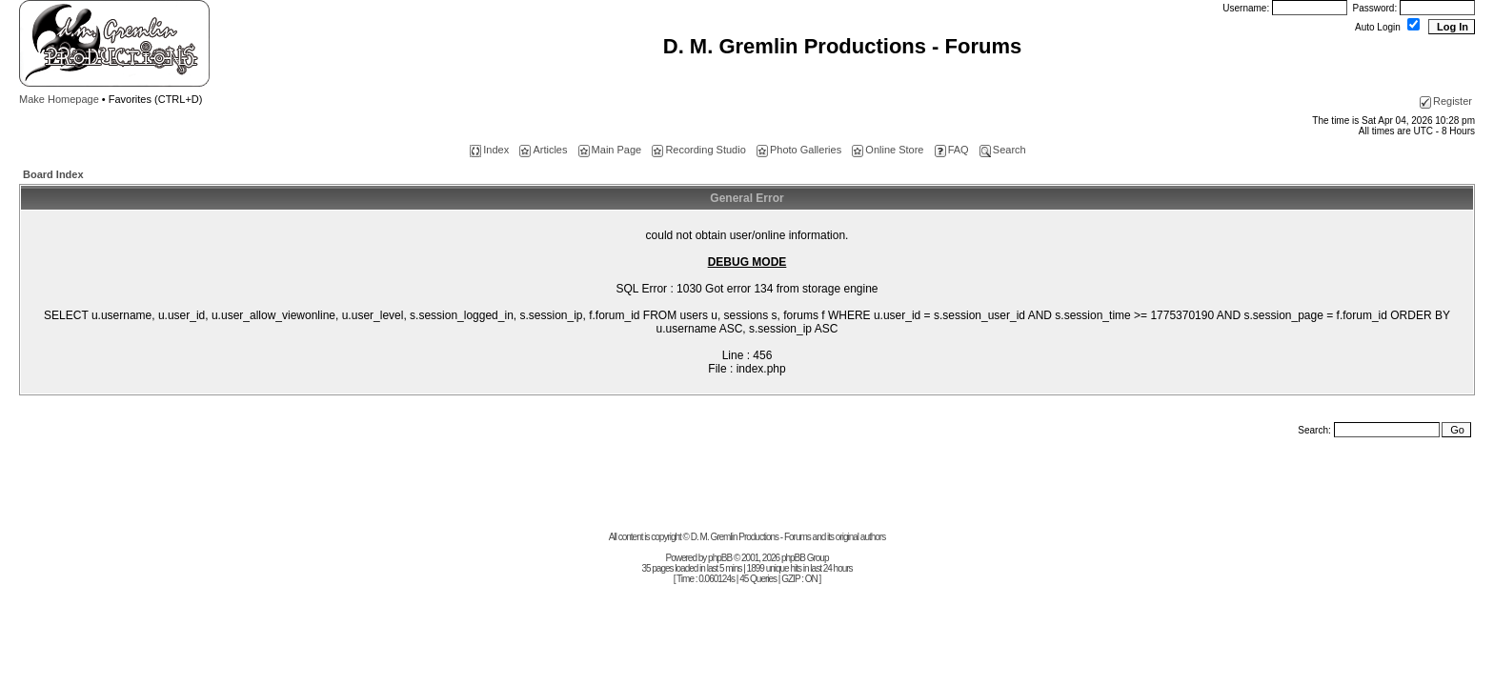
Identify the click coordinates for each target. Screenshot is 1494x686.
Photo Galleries (799, 149)
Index (489, 149)
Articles (543, 149)
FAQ (952, 149)
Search (1002, 149)
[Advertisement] (747, 488)
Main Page (610, 149)
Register (1446, 101)
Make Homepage (59, 99)
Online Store (887, 149)
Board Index (53, 174)
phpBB (720, 558)
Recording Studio (698, 149)
